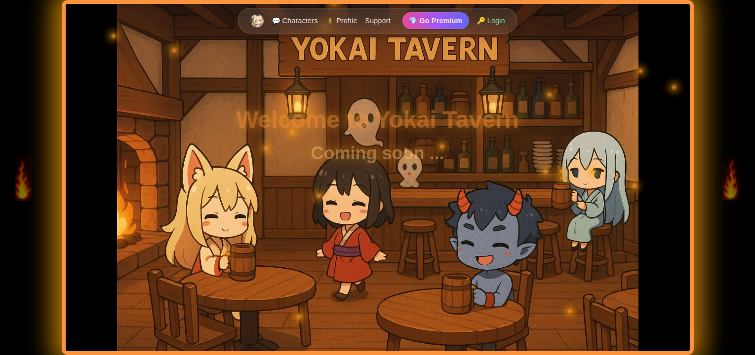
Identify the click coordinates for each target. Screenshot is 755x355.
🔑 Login (491, 21)
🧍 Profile (342, 21)
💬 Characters (295, 21)
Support (377, 21)
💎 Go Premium (435, 21)
